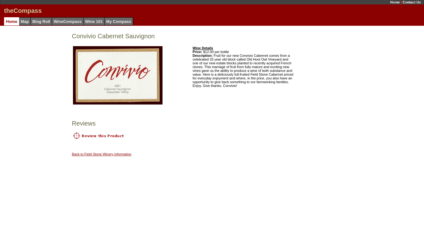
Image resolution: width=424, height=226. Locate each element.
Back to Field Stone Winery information (102, 154)
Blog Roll (41, 21)
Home (395, 2)
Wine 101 (94, 21)
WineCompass (67, 21)
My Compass (118, 21)
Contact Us (412, 2)
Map (25, 21)
